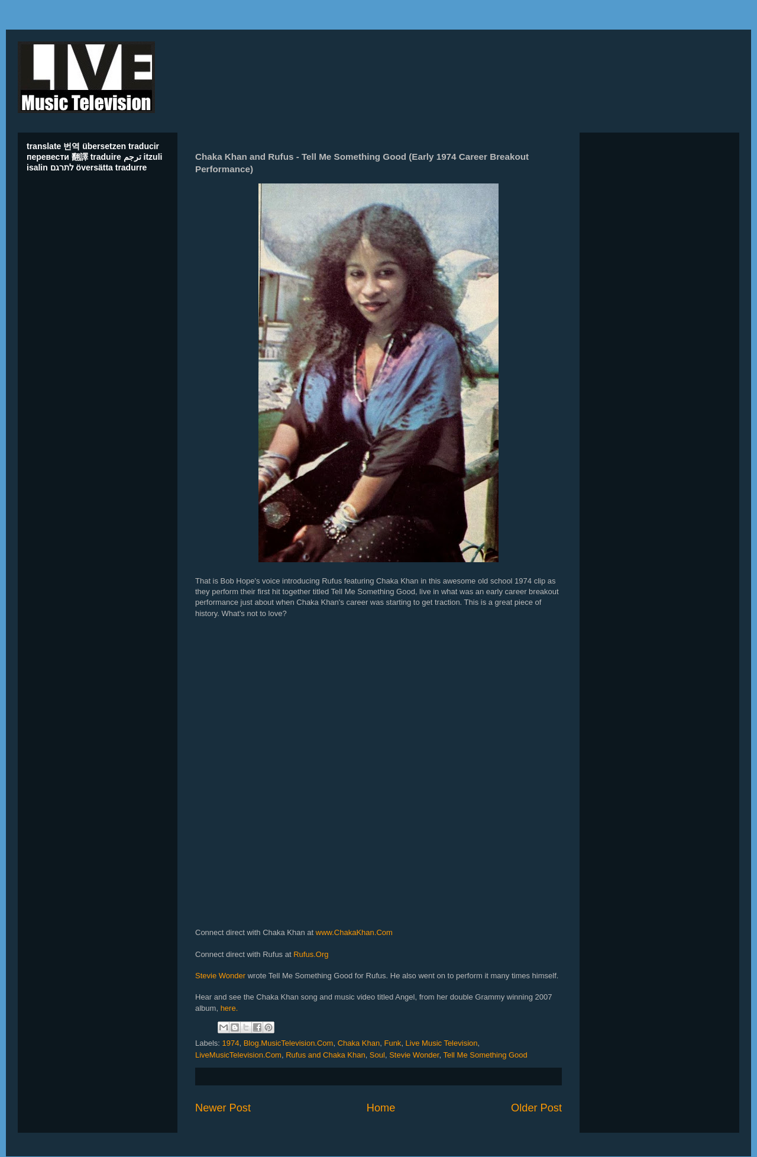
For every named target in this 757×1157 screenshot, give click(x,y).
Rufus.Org (310, 954)
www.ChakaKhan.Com (354, 932)
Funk (392, 1043)
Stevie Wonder (220, 975)
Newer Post (223, 1108)
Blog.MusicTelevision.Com (289, 1043)
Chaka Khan (359, 1043)
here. (229, 1008)
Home (381, 1108)
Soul (377, 1054)
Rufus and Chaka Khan (325, 1054)
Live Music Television (442, 1043)
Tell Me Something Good (485, 1054)
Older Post (536, 1108)
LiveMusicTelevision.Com (238, 1054)
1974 (231, 1043)
